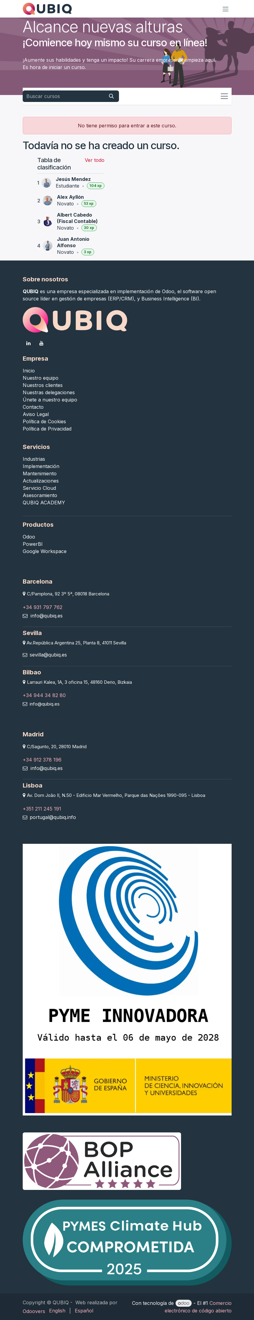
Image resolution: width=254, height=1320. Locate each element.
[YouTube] (41, 343)
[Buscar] (111, 96)
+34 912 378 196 (42, 760)
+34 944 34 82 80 (44, 695)
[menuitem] (57, 1310)
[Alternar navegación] (225, 8)
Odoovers (34, 1311)
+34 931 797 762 (42, 607)
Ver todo (94, 160)
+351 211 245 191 (42, 809)
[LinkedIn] (28, 343)
